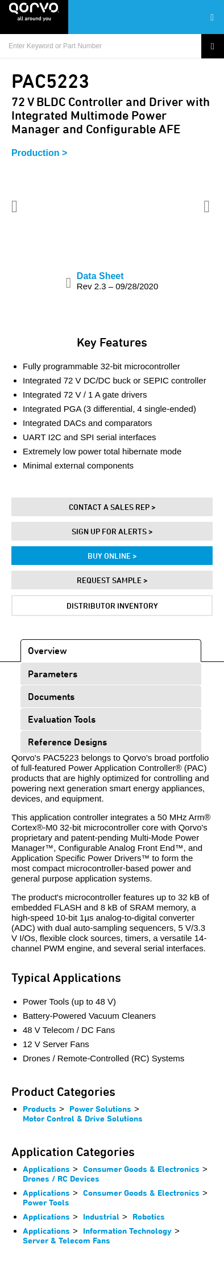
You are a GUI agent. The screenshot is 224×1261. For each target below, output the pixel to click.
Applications (46, 1169)
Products (39, 1109)
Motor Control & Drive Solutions (83, 1118)
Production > (39, 153)
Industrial (101, 1216)
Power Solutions (100, 1109)
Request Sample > (112, 580)
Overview (47, 650)
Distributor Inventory (112, 605)
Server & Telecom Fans (66, 1240)
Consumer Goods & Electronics (141, 1169)
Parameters (52, 674)
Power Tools (46, 1202)
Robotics (148, 1216)
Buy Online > (112, 555)
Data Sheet (117, 281)
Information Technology (127, 1230)
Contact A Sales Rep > (112, 507)
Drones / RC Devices (61, 1178)
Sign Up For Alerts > (112, 531)
